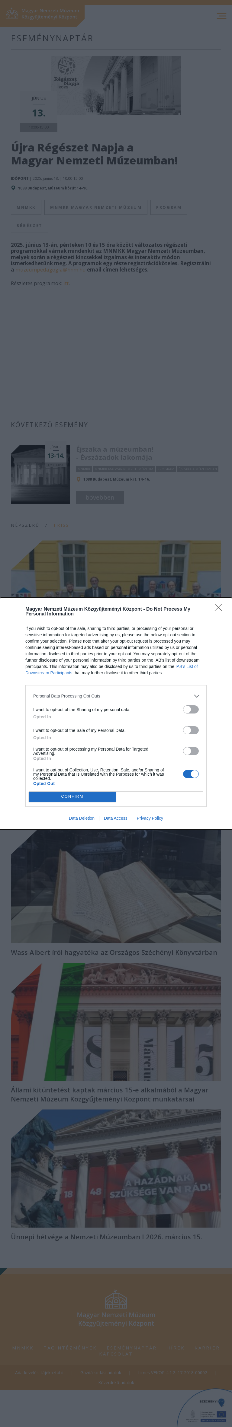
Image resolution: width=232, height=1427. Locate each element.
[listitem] (116, 696)
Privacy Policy (150, 818)
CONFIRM (72, 796)
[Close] (220, 609)
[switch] (191, 709)
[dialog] (116, 714)
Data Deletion (82, 818)
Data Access (115, 818)
